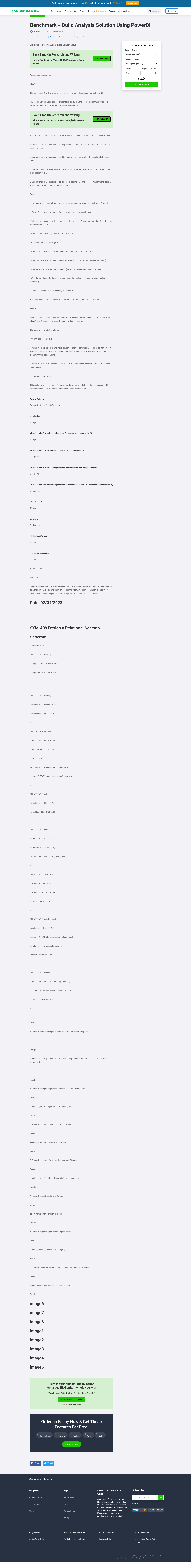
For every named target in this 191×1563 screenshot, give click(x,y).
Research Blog (71, 11)
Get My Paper (102, 59)
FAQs (66, 1505)
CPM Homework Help (142, 1534)
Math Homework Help (107, 1534)
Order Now (132, 3)
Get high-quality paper (71, 1400)
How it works (34, 1505)
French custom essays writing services (145, 1542)
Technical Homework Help (119, 11)
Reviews (97, 11)
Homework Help (105, 1540)
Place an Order (71, 1444)
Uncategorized (37, 15)
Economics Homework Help (74, 1534)
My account (154, 11)
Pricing (83, 11)
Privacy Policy (69, 1498)
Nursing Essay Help (36, 1540)
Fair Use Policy (69, 1512)
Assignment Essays (36, 1498)
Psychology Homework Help (74, 1540)
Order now (172, 11)
